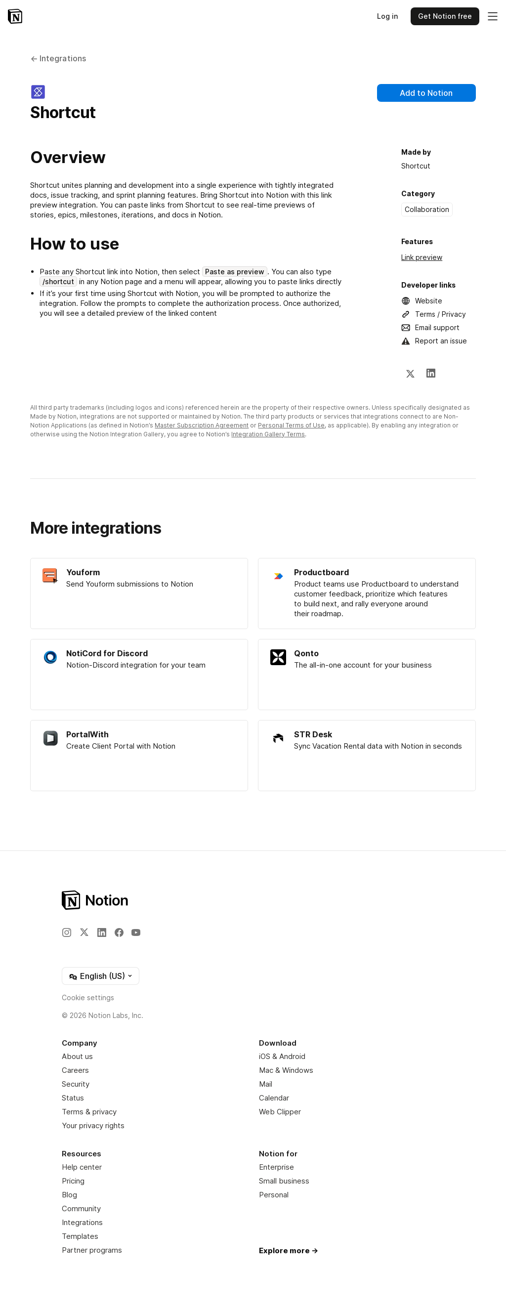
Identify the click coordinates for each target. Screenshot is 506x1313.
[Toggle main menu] (493, 16)
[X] (410, 373)
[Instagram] (67, 932)
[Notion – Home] (15, 16)
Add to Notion (426, 93)
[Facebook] (119, 932)
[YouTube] (136, 932)
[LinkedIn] (431, 373)
